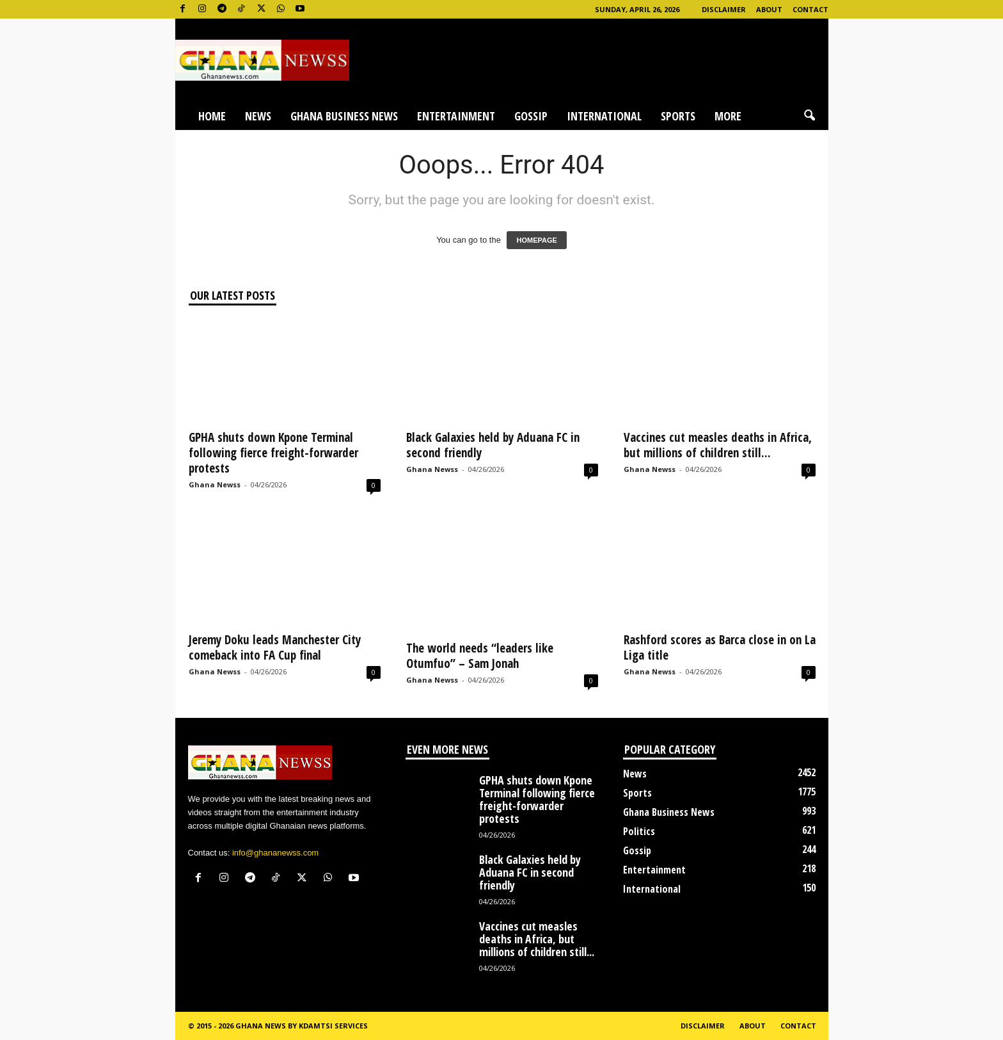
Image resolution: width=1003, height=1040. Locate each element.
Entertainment (456, 116)
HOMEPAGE (536, 240)
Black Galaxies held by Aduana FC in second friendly (493, 445)
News (258, 116)
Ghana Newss (215, 484)
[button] (809, 116)
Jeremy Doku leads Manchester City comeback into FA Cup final (275, 647)
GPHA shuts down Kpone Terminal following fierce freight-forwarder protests (273, 452)
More (728, 116)
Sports (678, 116)
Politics (639, 831)
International (604, 116)
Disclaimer (724, 9)
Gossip (531, 116)
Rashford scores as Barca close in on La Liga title (720, 647)
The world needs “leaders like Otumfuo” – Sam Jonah (479, 656)
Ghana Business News (344, 116)
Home (212, 116)
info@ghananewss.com (275, 852)
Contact (810, 9)
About (769, 9)
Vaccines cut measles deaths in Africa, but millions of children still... (718, 445)
